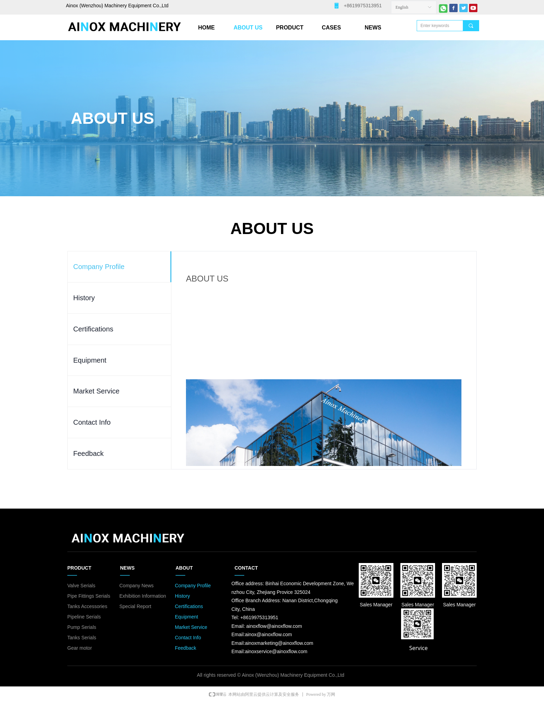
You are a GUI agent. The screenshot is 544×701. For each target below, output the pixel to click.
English (402, 7)
